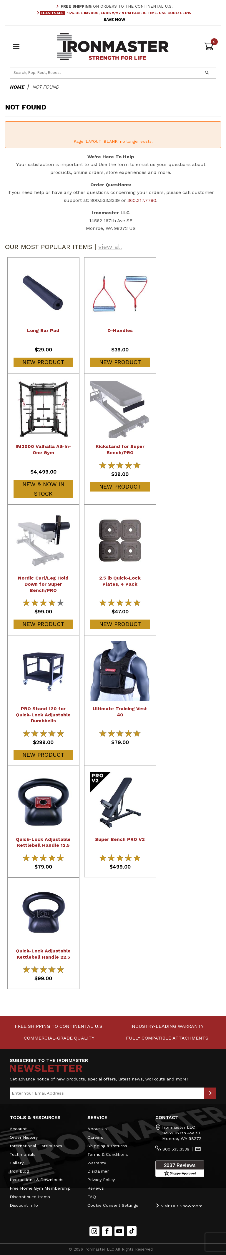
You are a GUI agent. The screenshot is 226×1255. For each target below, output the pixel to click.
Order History (24, 1137)
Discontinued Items (30, 1196)
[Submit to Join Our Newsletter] (210, 1093)
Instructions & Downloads (37, 1179)
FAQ (91, 1196)
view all (110, 246)
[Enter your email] (107, 1093)
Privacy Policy (101, 1179)
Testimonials (23, 1154)
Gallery (17, 1162)
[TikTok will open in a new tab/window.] (132, 1231)
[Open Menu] (16, 46)
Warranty (96, 1162)
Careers (95, 1137)
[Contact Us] (198, 1149)
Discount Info (24, 1205)
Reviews (95, 1188)
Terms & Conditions (107, 1154)
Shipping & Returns (107, 1145)
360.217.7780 (141, 200)
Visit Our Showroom (178, 1205)
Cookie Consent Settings (112, 1205)
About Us (97, 1128)
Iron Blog (19, 1171)
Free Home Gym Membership (40, 1188)
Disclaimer (98, 1171)
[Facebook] (107, 1231)
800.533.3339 (176, 1149)
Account (18, 1128)
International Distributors (36, 1145)
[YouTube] (119, 1231)
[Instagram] (94, 1231)
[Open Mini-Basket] (209, 46)
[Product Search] (104, 72)
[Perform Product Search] (207, 72)
